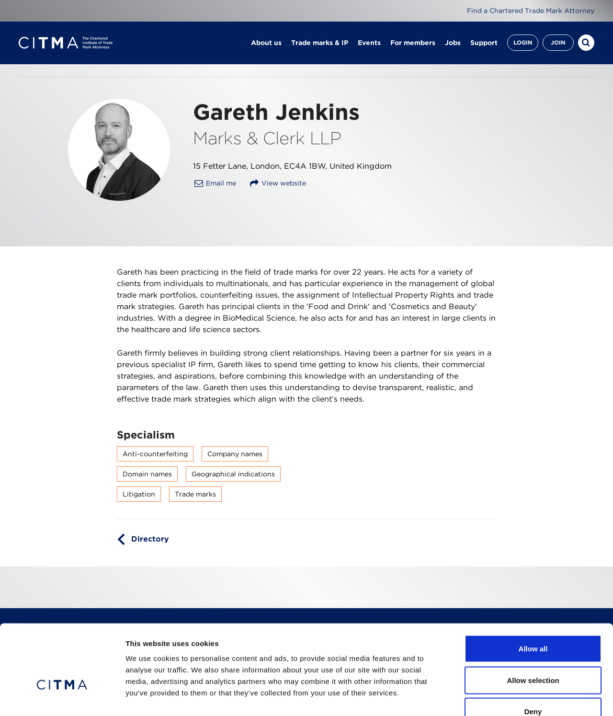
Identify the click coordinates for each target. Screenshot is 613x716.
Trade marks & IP (319, 43)
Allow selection (533, 622)
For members (412, 43)
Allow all (533, 590)
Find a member (129, 81)
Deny (533, 653)
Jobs (453, 43)
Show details (502, 697)
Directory (150, 560)
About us (266, 43)
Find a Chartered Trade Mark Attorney (530, 10)
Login (522, 42)
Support (484, 43)
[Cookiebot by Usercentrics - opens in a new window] (62, 697)
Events (369, 43)
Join (558, 42)
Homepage (37, 81)
